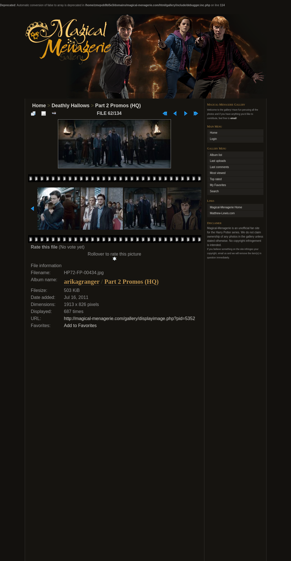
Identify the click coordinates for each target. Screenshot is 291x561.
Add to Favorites (80, 325)
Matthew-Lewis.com (222, 213)
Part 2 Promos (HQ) (118, 105)
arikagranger (81, 281)
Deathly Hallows (70, 105)
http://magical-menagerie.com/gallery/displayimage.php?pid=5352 (129, 318)
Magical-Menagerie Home (226, 207)
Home (39, 105)
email (233, 118)
